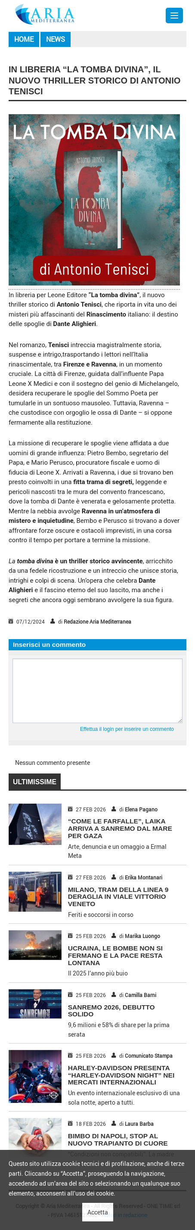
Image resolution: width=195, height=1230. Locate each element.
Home (24, 39)
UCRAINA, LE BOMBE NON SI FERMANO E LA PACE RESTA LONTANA (115, 955)
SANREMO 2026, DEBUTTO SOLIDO (111, 1010)
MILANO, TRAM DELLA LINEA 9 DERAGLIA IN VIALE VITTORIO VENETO (118, 897)
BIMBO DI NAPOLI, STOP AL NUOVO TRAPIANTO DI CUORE (118, 1139)
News (55, 39)
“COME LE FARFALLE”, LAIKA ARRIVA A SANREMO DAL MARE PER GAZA (120, 828)
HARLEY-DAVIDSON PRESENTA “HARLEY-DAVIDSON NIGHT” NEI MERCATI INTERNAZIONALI (121, 1075)
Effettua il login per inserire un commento (127, 729)
